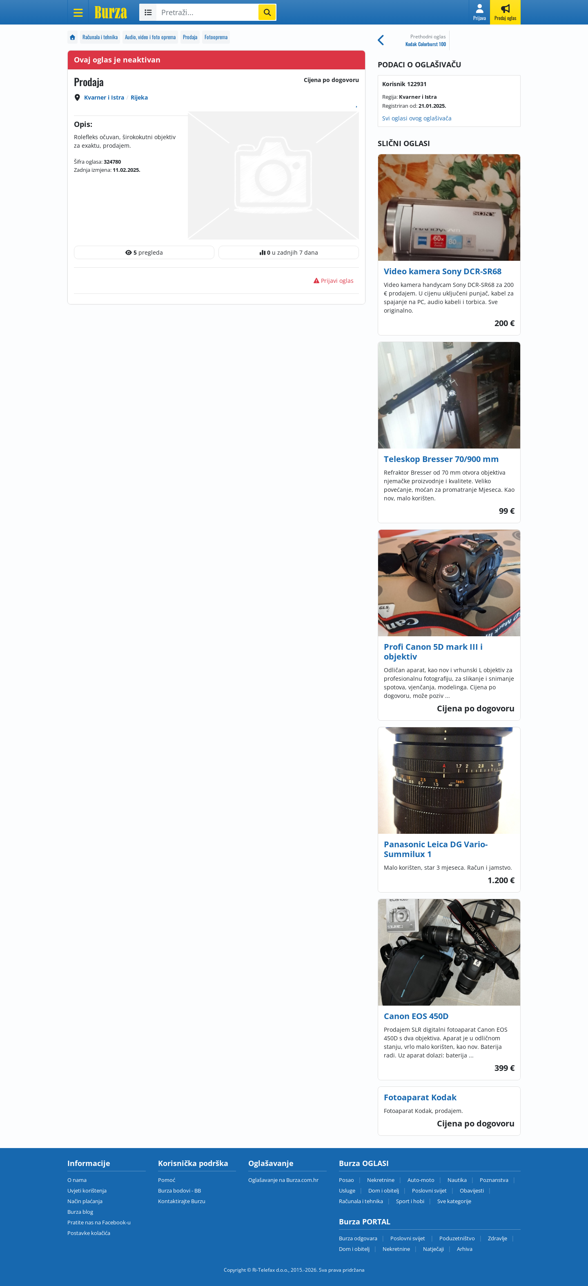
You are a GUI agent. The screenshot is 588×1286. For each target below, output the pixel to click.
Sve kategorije (454, 1201)
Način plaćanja (84, 1201)
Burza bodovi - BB (179, 1190)
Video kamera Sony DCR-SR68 (442, 271)
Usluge (347, 1190)
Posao (346, 1180)
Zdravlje (497, 1238)
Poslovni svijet (429, 1190)
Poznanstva (494, 1180)
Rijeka (139, 97)
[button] (479, 12)
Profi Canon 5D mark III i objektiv (433, 651)
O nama (77, 1180)
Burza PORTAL (364, 1221)
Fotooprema (216, 37)
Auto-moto (421, 1180)
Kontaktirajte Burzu (181, 1201)
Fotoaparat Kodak (420, 1097)
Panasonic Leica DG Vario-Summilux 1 (436, 849)
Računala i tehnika (100, 37)
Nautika (457, 1180)
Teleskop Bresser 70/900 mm (441, 458)
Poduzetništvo (457, 1238)
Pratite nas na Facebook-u (99, 1222)
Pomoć (166, 1180)
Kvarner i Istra (104, 97)
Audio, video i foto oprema (150, 37)
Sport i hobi (410, 1201)
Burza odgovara (358, 1238)
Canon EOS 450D (416, 1016)
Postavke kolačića (88, 1233)
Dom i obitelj (383, 1190)
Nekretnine (380, 1180)
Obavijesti (472, 1190)
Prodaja (190, 37)
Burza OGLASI (364, 1163)
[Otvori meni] (78, 12)
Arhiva (464, 1249)
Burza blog (80, 1211)
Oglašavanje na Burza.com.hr (283, 1180)
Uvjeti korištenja (87, 1190)
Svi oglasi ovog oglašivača (417, 118)
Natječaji (433, 1249)
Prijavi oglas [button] (334, 280)
